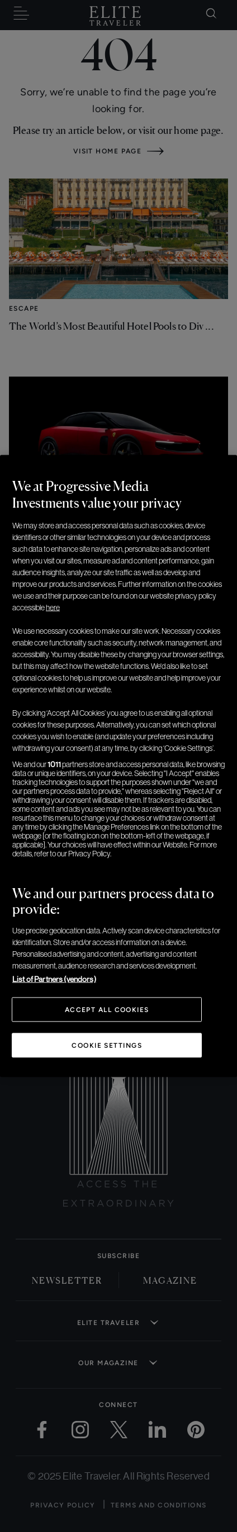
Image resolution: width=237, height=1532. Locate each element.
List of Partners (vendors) (54, 979)
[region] (118, 766)
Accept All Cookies (107, 1010)
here (53, 607)
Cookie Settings (107, 1045)
